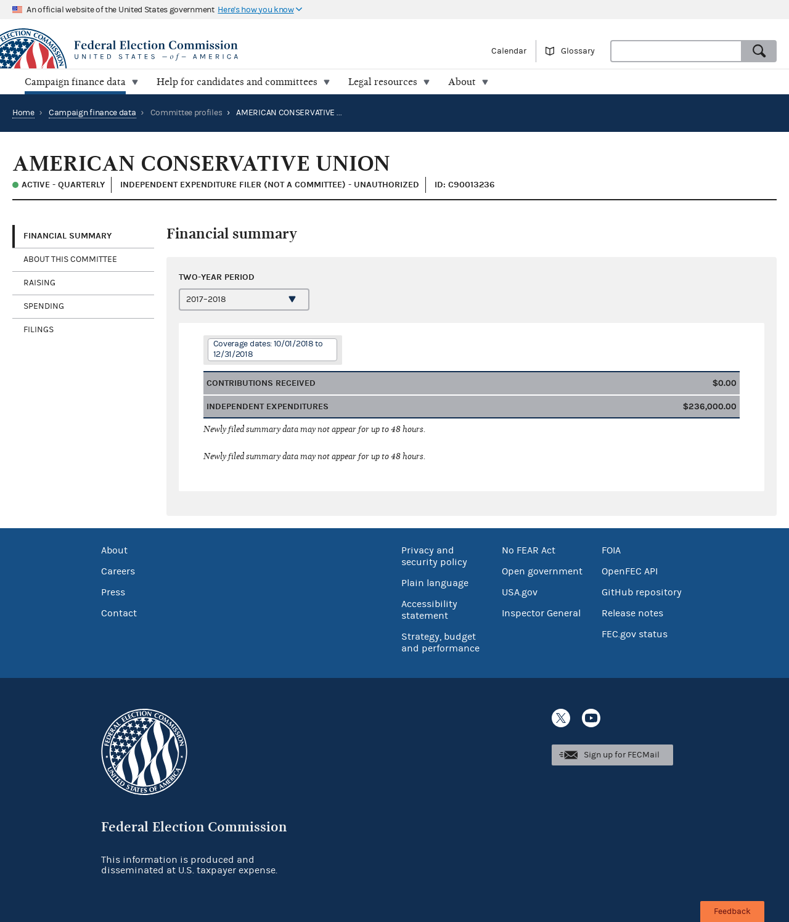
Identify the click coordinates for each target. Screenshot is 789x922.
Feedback (732, 911)
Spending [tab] (43, 306)
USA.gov (520, 592)
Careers (118, 571)
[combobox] (676, 51)
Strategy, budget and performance (440, 642)
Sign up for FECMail (622, 755)
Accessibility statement (429, 609)
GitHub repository (642, 592)
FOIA (611, 550)
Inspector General (541, 613)
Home (23, 113)
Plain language (434, 583)
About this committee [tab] (70, 259)
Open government (542, 571)
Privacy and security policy (434, 556)
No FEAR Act (528, 550)
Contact (119, 613)
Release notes (632, 613)
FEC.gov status (635, 634)
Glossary (578, 51)
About (114, 550)
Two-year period (217, 277)
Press (113, 592)
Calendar (508, 51)
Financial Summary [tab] (67, 235)
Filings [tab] (38, 330)
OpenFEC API (630, 571)
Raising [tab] (39, 283)
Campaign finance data (92, 113)
